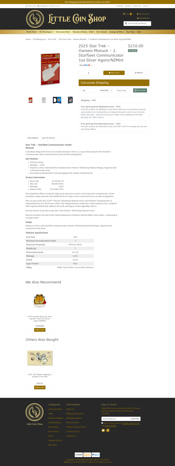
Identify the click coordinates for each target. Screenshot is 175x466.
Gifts (139, 32)
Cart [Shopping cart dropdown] (128, 14)
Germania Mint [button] (63, 32)
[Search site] (126, 23)
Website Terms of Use (76, 427)
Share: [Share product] (85, 65)
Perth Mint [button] (31, 32)
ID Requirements (73, 418)
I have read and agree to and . (120, 424)
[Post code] (123, 90)
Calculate (140, 90)
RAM (50, 436)
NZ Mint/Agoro (55, 422)
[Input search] (139, 23)
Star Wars (130, 32)
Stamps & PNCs (55, 440)
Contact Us (137, 6)
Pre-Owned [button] (101, 32)
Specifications (48, 138)
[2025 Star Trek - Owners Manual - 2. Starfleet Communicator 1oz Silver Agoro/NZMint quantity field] (89, 73)
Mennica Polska (80, 32)
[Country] (105, 90)
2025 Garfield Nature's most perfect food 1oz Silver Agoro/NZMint (40, 319)
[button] (138, 73)
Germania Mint (55, 409)
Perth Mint (53, 427)
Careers (146, 6)
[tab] (33, 137)
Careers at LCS (72, 431)
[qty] (88, 90)
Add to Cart (114, 73)
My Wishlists (143, 18)
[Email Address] (115, 419)
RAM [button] (91, 32)
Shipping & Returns (75, 413)
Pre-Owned (53, 431)
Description (32, 138)
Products (119, 6)
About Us (128, 6)
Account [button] (143, 14)
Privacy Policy (72, 422)
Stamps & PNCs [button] (116, 32)
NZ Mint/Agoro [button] (46, 32)
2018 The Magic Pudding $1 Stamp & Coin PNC (40, 375)
